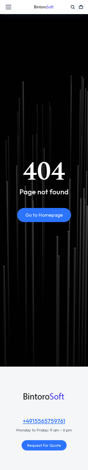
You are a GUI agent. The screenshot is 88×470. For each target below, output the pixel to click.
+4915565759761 (44, 421)
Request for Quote (44, 445)
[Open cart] (81, 7)
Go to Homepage (44, 215)
